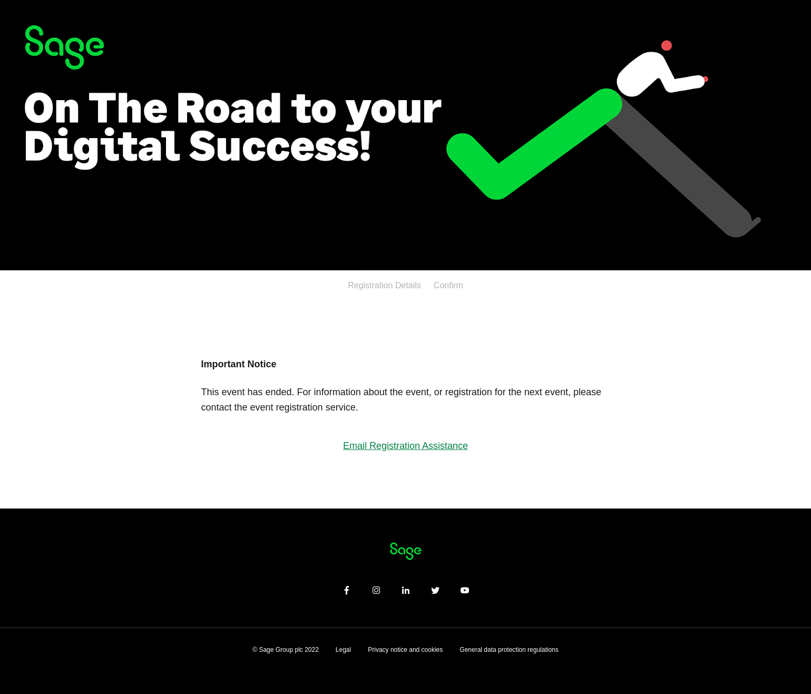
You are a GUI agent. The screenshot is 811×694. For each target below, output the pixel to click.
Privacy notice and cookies (405, 649)
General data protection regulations (509, 649)
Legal (343, 649)
